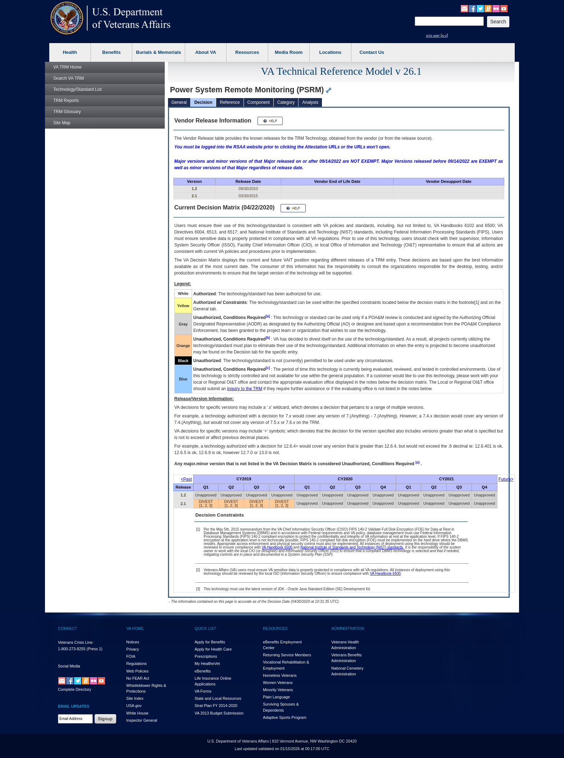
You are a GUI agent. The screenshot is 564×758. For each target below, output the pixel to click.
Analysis (310, 102)
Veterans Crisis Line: (76, 642)
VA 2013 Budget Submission (219, 713)
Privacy (132, 649)
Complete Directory (74, 689)
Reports (66, 100)
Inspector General (141, 720)
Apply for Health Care (213, 649)
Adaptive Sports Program (284, 717)
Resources (247, 52)
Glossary (67, 111)
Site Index (135, 698)
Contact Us (371, 52)
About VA (205, 52)
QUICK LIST (205, 628)
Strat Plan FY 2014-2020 (216, 705)
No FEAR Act (137, 678)
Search (68, 78)
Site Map (61, 122)
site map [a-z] (437, 35)
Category (286, 102)
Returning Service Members (287, 655)
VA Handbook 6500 (277, 547)
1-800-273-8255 (72, 649)
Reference (230, 102)
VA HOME (135, 628)
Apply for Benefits (210, 642)
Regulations (136, 663)
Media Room (289, 52)
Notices (132, 642)
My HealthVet (207, 663)
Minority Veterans (278, 690)
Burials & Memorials (158, 52)
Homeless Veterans (280, 675)
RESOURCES (275, 628)
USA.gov (134, 705)
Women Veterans (278, 682)
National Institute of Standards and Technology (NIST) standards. (352, 547)
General (179, 102)
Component (258, 102)
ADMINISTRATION (347, 628)
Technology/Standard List (77, 89)
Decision (203, 102)
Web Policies (137, 671)
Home (67, 67)
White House (137, 713)
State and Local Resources (218, 698)
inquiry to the (244, 388)
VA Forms (203, 691)
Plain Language (276, 697)
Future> (506, 479)
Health (70, 52)
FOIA (130, 656)
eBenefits (203, 671)
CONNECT (67, 628)
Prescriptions (206, 656)
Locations (330, 52)
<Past (186, 479)
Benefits (111, 52)
